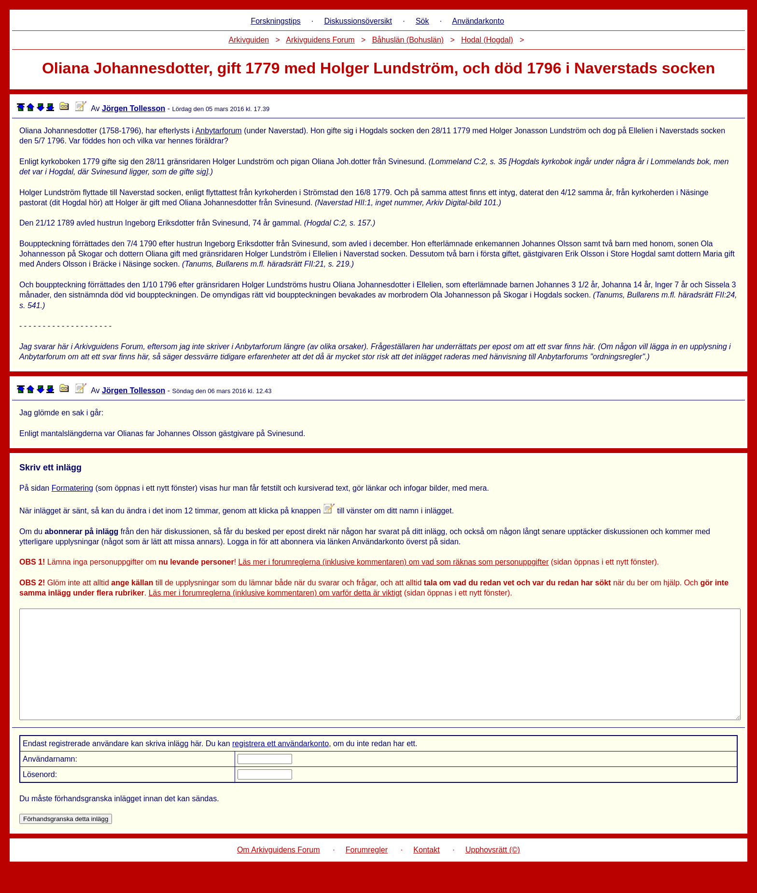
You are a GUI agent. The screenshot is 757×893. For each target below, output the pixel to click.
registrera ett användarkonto (280, 765)
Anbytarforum (219, 131)
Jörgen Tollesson (133, 108)
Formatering (72, 488)
